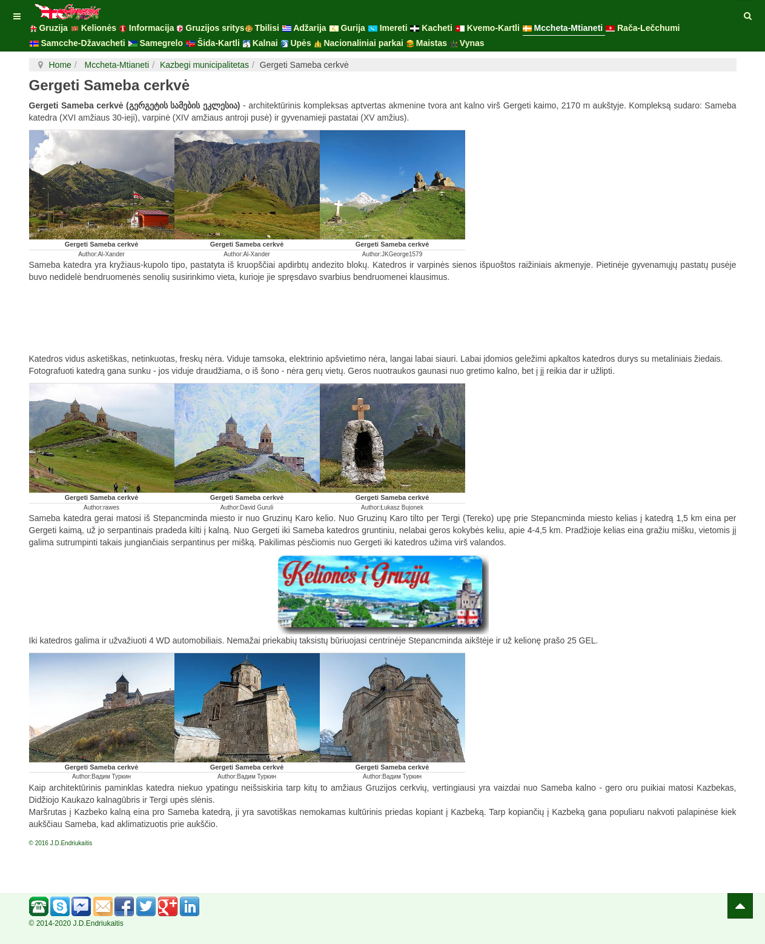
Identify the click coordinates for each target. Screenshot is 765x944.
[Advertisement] (383, 319)
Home (60, 65)
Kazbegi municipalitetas (204, 65)
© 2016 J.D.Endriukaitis (61, 843)
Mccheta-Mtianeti (115, 65)
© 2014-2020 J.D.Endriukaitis (76, 923)
